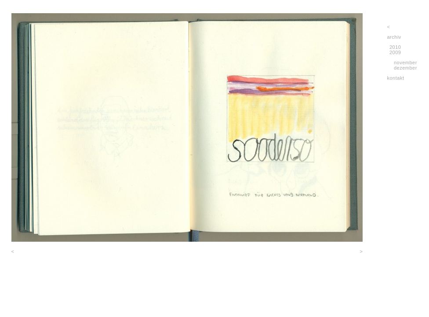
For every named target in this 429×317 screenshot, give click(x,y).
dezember (405, 67)
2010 (395, 47)
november (405, 62)
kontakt (395, 78)
